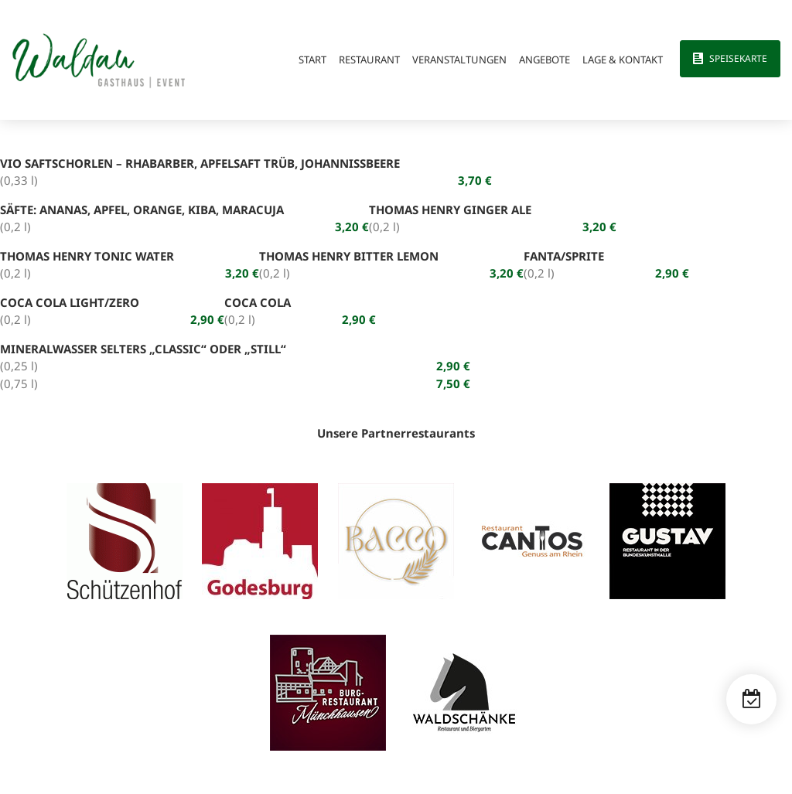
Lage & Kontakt (622, 59)
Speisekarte (738, 58)
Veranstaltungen (459, 59)
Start (312, 59)
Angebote (544, 59)
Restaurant (369, 59)
